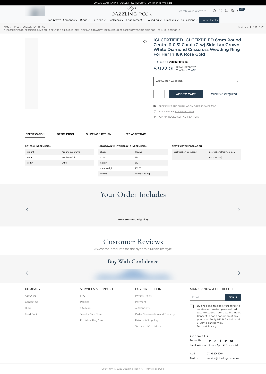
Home (6, 27)
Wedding (153, 19)
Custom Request (224, 94)
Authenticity (142, 308)
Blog (28, 308)
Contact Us (31, 301)
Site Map (85, 308)
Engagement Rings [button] (34, 27)
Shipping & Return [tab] (98, 134)
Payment (140, 301)
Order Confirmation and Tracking (155, 314)
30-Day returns (184, 111)
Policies (84, 301)
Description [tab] (65, 134)
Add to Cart (186, 94)
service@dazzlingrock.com (223, 358)
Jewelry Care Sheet (91, 314)
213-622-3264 (215, 353)
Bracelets (170, 19)
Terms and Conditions (148, 326)
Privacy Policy (143, 295)
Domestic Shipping (177, 106)
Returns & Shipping (146, 320)
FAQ (82, 295)
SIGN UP (233, 297)
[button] (215, 11)
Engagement (134, 19)
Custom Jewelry (209, 20)
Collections (188, 19)
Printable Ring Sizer (92, 320)
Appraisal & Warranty (169, 81)
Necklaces (114, 19)
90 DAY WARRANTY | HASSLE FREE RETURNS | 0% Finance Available (133, 3)
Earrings (98, 19)
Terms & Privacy (207, 326)
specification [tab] (35, 134)
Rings (83, 19)
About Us (30, 295)
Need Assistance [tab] (135, 134)
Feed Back (31, 314)
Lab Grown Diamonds (61, 19)
